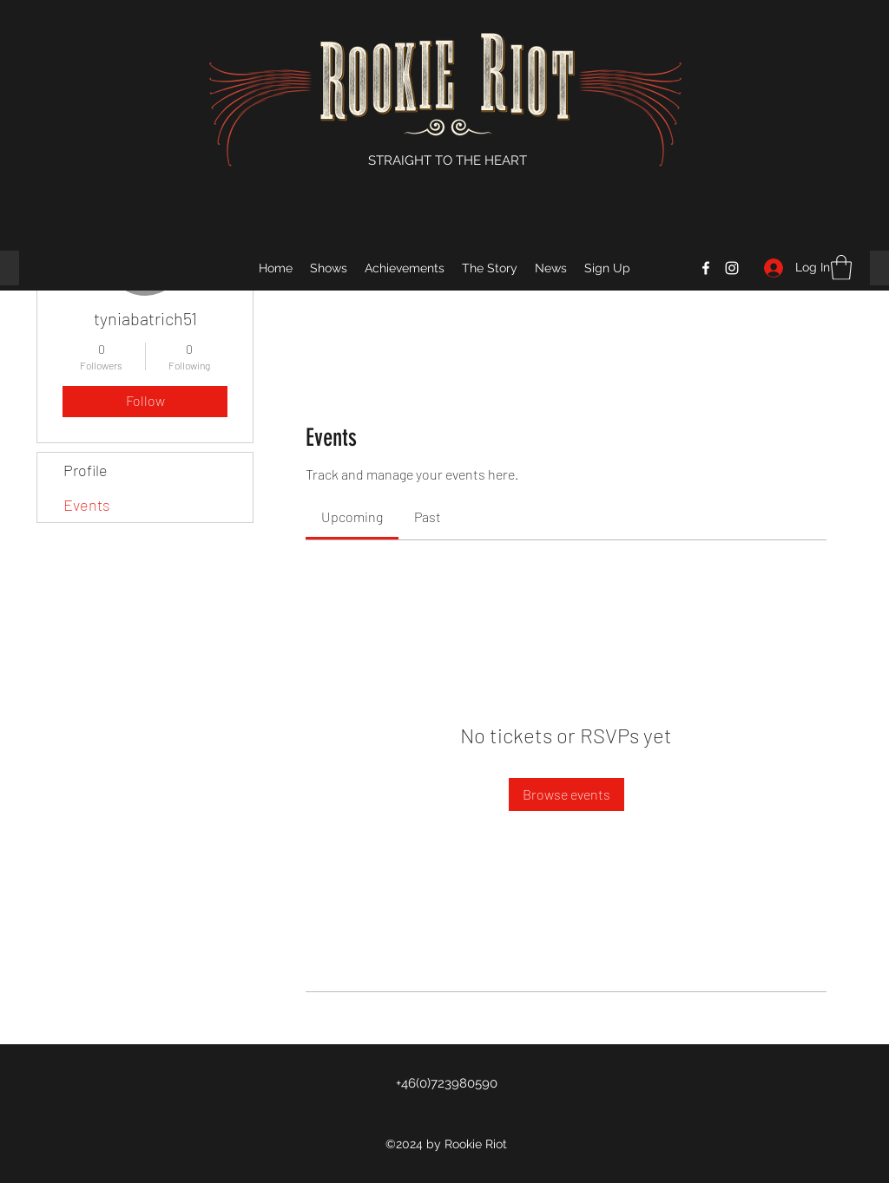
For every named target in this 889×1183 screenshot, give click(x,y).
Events (86, 504)
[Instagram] (732, 268)
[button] (841, 267)
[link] (352, 516)
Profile (85, 470)
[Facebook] (705, 268)
